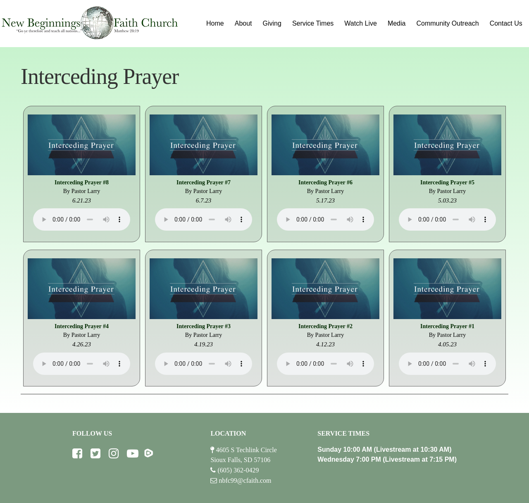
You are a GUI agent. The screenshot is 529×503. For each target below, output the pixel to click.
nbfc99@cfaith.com (245, 480)
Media (397, 23)
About (243, 23)
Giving (272, 23)
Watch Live (360, 23)
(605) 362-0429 (238, 470)
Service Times (313, 23)
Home (215, 23)
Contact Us (506, 23)
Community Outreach (447, 23)
